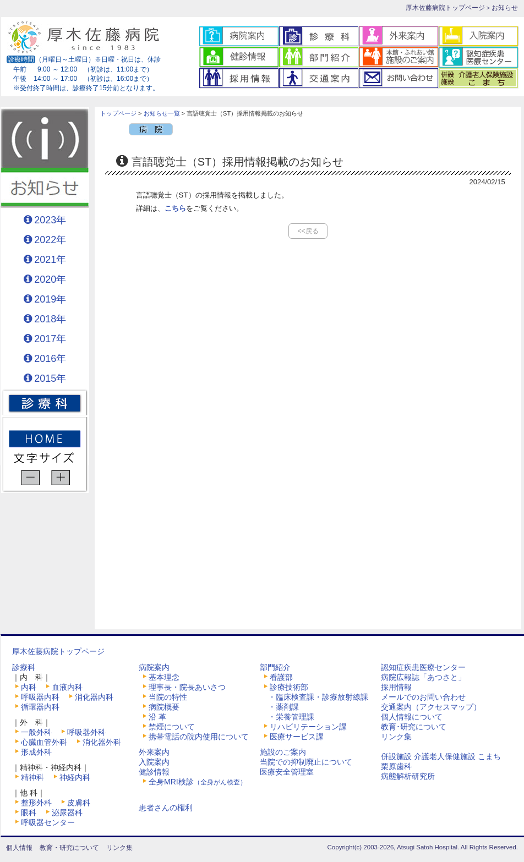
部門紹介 (275, 667)
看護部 (281, 677)
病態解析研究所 (408, 776)
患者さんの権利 (166, 807)
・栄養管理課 (291, 716)
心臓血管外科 (44, 742)
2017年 (50, 338)
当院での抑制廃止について (306, 761)
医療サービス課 (297, 736)
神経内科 (74, 777)
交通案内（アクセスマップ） (431, 706)
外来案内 (154, 752)
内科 (28, 687)
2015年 (50, 378)
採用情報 (396, 687)
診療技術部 (289, 687)
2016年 (50, 358)
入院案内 (154, 761)
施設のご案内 (283, 752)
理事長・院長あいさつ (187, 687)
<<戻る (307, 231)
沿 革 (157, 716)
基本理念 (164, 677)
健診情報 (154, 771)
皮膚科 (78, 802)
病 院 (150, 129)
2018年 (50, 319)
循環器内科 (40, 706)
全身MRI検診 (198, 781)
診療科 (23, 667)
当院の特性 (168, 697)
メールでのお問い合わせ (423, 697)
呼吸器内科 (40, 697)
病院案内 (154, 667)
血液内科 (67, 687)
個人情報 (19, 847)
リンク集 (396, 736)
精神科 (32, 777)
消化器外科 (102, 742)
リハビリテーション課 (308, 726)
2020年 (50, 279)
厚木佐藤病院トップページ (445, 7)
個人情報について (412, 716)
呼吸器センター (48, 822)
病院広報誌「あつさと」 (423, 677)
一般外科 (36, 732)
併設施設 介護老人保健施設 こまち (441, 756)
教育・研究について (69, 847)
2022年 (50, 239)
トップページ (118, 113)
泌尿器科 (67, 812)
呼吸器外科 (86, 732)
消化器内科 (94, 697)
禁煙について (172, 726)
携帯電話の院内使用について (199, 736)
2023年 (50, 220)
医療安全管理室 (287, 771)
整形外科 (36, 802)
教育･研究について (413, 726)
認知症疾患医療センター (423, 667)
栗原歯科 (396, 766)
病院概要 (164, 706)
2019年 (50, 299)
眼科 (28, 812)
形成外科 (36, 752)
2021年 (50, 259)
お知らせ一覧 (162, 113)
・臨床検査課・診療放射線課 (318, 697)
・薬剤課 (283, 706)
